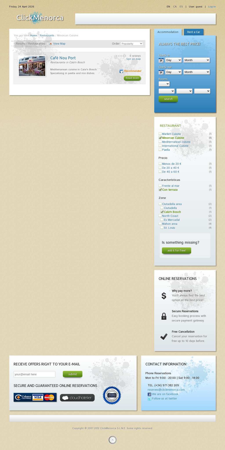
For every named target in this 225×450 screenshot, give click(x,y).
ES (181, 7)
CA (175, 7)
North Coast (170, 216)
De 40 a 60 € (170, 172)
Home (33, 35)
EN (169, 7)
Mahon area (169, 224)
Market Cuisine (171, 134)
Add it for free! (176, 250)
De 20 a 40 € (170, 168)
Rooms (163, 78)
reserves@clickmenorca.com (166, 390)
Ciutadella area (172, 204)
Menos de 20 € (171, 164)
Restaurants (47, 35)
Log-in (212, 7)
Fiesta (40, 17)
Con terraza (170, 190)
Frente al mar (171, 186)
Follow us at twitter (164, 399)
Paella (166, 150)
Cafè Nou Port (63, 58)
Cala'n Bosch (172, 212)
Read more (132, 78)
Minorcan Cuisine (173, 138)
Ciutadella (170, 208)
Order (116, 44)
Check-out (165, 67)
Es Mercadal (172, 220)
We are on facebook (165, 394)
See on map (133, 59)
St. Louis (169, 228)
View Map (59, 44)
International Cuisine (175, 146)
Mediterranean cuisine (176, 142)
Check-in (164, 55)
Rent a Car (193, 32)
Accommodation (168, 32)
